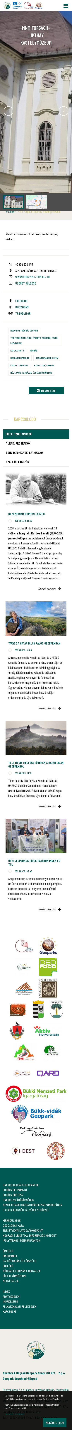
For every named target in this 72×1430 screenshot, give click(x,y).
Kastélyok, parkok (44, 365)
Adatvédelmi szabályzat (15, 1414)
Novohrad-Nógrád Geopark (24, 330)
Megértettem (55, 1423)
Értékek (10, 211)
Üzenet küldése (25, 283)
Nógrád (33, 350)
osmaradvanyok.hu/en (46, 357)
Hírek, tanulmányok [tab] (19, 434)
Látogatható (17, 350)
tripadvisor (22, 313)
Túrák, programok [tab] (18, 443)
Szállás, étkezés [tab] (17, 462)
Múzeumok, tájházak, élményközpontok (31, 372)
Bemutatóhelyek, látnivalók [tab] (25, 452)
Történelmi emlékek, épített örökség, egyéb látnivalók (34, 340)
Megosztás (46, 390)
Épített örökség (19, 365)
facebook (21, 301)
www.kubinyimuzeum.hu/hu (32, 277)
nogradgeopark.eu (20, 357)
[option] (36, 111)
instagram (22, 307)
